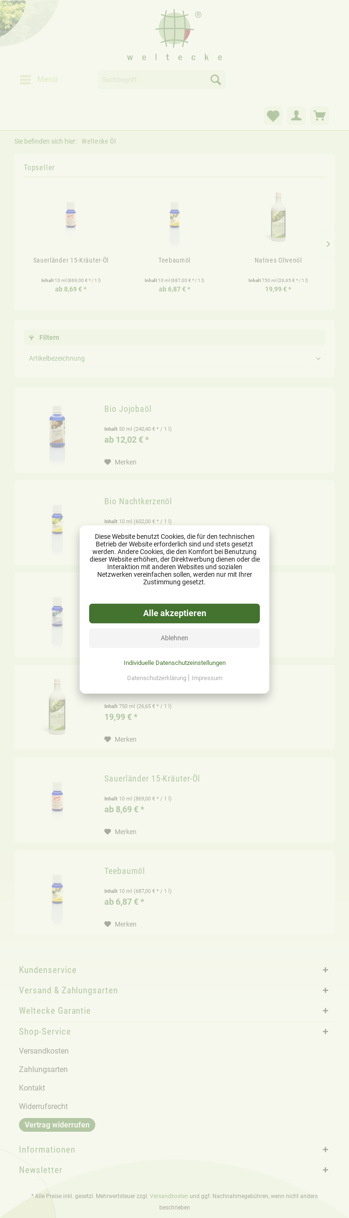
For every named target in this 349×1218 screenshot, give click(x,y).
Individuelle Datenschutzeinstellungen (175, 662)
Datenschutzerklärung (157, 677)
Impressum (207, 677)
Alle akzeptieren (174, 613)
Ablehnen (174, 637)
